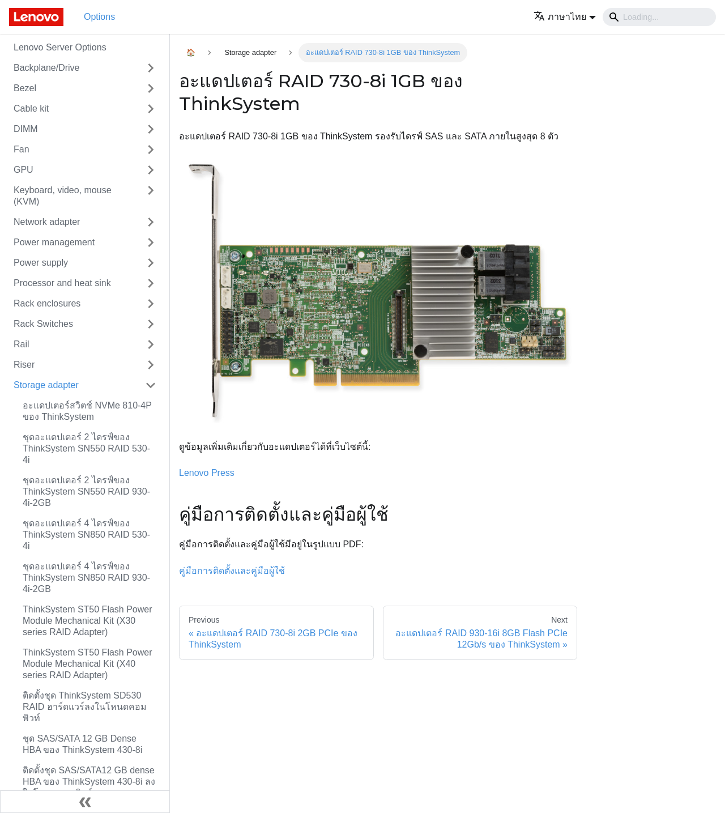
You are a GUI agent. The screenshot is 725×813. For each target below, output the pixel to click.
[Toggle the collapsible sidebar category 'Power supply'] (150, 263)
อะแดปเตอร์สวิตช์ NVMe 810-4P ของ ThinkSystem (87, 411)
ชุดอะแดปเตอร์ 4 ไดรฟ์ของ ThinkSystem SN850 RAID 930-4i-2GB (86, 577)
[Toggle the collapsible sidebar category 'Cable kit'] (150, 109)
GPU (23, 169)
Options (99, 17)
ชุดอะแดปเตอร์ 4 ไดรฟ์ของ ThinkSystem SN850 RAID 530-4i (86, 534)
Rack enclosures (47, 303)
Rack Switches (43, 324)
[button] (565, 17)
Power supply (41, 262)
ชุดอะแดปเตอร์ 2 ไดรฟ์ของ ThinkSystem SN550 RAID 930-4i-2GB (86, 491)
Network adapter (47, 222)
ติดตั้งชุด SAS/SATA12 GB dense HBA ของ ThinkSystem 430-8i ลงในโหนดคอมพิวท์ (89, 781)
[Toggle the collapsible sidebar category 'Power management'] (150, 242)
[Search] (659, 17)
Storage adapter (46, 385)
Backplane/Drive (47, 68)
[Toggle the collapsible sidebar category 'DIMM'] (150, 129)
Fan (21, 149)
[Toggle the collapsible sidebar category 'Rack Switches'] (150, 324)
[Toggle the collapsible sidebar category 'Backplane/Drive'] (150, 68)
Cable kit (31, 108)
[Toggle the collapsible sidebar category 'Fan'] (150, 150)
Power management (54, 242)
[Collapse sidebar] (85, 801)
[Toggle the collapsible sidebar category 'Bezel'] (150, 88)
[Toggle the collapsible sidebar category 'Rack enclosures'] (150, 304)
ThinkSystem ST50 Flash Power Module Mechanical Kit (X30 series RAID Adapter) (87, 621)
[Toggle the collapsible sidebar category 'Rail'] (150, 344)
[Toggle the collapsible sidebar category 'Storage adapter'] (150, 385)
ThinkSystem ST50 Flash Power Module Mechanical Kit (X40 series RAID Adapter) (87, 664)
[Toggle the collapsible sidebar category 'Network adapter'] (150, 222)
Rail (21, 344)
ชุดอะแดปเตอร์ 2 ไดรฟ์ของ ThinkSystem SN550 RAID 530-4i (86, 448)
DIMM (26, 129)
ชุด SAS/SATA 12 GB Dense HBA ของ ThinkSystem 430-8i (82, 744)
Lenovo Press (206, 473)
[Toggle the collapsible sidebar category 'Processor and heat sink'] (150, 283)
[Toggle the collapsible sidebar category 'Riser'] (150, 365)
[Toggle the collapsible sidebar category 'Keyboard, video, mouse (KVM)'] (150, 196)
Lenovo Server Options (60, 47)
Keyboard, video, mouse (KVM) (63, 195)
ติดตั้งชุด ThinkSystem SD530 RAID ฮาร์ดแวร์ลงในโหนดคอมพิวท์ (85, 707)
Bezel (25, 88)
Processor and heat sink (62, 283)
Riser (24, 364)
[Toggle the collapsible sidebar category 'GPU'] (150, 170)
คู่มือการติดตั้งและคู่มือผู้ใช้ (232, 571)
